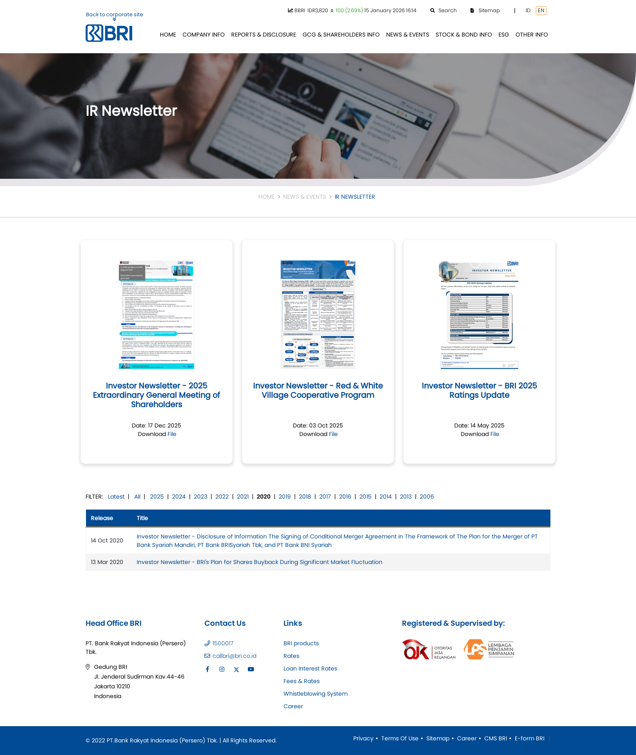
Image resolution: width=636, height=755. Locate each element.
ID (528, 10)
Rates (291, 656)
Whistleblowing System (316, 694)
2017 (325, 496)
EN (541, 10)
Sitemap (437, 738)
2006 (427, 496)
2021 (243, 496)
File (172, 434)
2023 (200, 496)
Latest (116, 496)
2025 (157, 496)
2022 (222, 496)
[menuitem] (167, 34)
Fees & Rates (302, 681)
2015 (365, 496)
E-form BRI (529, 738)
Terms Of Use (400, 738)
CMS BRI (495, 738)
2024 (179, 496)
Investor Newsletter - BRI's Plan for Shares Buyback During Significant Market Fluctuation (259, 562)
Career (293, 706)
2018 (305, 496)
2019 (285, 496)
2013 (406, 496)
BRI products (301, 643)
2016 (345, 496)
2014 (386, 496)
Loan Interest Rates (310, 668)
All (137, 496)
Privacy (363, 738)
